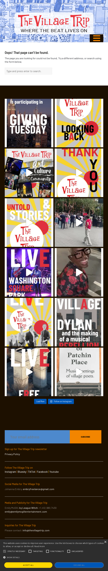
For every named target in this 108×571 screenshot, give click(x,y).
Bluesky (22, 471)
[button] (16, 551)
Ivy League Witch (28, 507)
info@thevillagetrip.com (36, 530)
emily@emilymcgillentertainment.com (26, 511)
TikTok (31, 471)
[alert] (54, 555)
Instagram (10, 471)
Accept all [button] (28, 565)
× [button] (105, 542)
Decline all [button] (79, 565)
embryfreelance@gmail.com (38, 489)
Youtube (54, 471)
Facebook (42, 471)
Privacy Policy (12, 454)
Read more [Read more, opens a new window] (39, 546)
